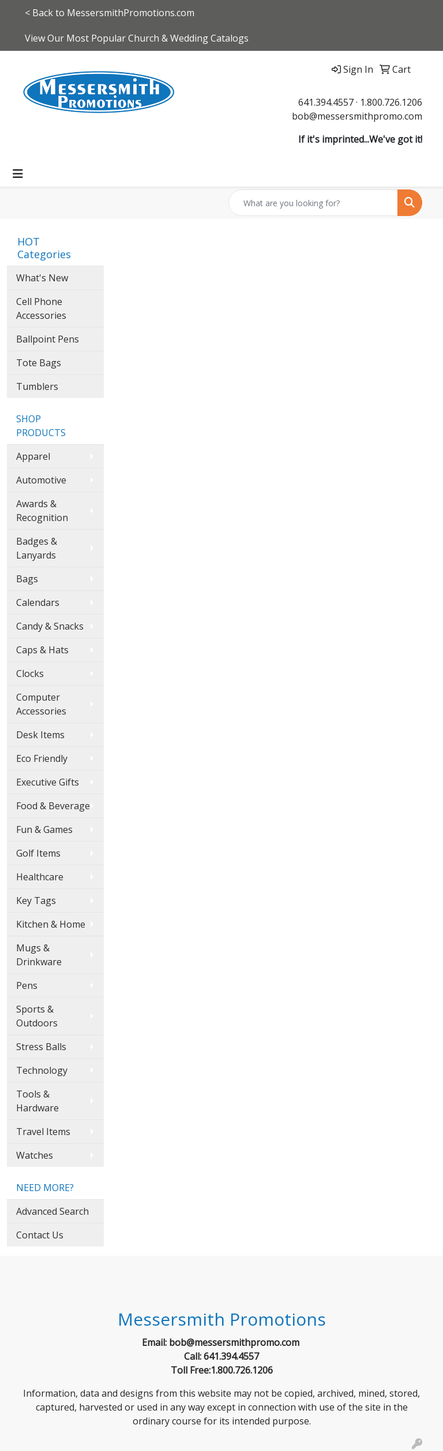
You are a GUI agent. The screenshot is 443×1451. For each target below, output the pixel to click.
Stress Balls (41, 1046)
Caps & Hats (42, 649)
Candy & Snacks (50, 626)
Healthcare (39, 876)
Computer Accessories (41, 704)
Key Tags (36, 900)
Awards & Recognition (42, 510)
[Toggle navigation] (18, 174)
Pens (26, 985)
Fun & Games (44, 829)
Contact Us (39, 1235)
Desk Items (40, 734)
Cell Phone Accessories (41, 308)
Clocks (30, 673)
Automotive (41, 480)
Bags (27, 578)
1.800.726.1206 (391, 102)
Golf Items (38, 853)
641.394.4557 (326, 102)
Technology (41, 1070)
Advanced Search (52, 1211)
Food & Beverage (53, 805)
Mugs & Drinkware (39, 955)
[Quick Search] (313, 202)
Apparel (33, 456)
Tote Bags (38, 362)
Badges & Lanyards (36, 548)
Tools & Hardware (37, 1101)
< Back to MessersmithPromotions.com (109, 12)
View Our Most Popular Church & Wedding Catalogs (137, 38)
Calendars (37, 602)
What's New (42, 277)
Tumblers (37, 386)
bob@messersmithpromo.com (357, 116)
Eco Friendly (41, 758)
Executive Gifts (47, 782)
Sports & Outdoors (37, 1016)
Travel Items (43, 1131)
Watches (34, 1155)
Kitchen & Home (50, 924)
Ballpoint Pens (47, 339)
